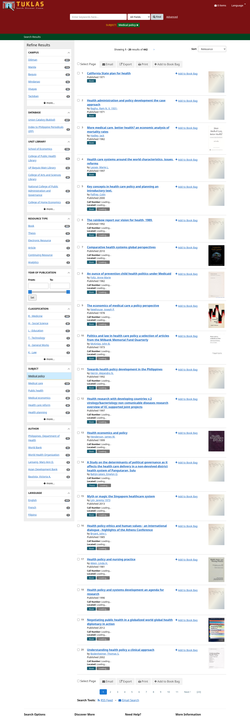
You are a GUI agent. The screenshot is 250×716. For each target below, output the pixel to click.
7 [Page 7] (146, 691)
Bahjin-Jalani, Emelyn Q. (104, 474)
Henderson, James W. (102, 436)
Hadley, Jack (97, 135)
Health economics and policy (107, 433)
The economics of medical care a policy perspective (123, 306)
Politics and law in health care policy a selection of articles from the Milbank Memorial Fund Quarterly (128, 338)
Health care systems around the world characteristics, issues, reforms (130, 161)
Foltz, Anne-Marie (100, 277)
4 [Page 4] (124, 691)
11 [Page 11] (177, 691)
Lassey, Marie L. (99, 167)
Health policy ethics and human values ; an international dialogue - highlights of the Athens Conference (127, 528)
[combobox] (98, 17)
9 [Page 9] (160, 691)
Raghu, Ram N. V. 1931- (104, 108)
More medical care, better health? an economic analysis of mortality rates (128, 130)
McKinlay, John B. (100, 343)
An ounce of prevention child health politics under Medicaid (129, 274)
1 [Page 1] (103, 691)
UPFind (12, 4)
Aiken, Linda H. (99, 563)
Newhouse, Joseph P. (102, 309)
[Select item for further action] (78, 73)
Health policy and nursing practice (111, 559)
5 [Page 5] (131, 691)
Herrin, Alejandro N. (102, 373)
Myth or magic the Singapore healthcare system (121, 496)
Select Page (88, 64)
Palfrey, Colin (97, 194)
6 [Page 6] (139, 691)
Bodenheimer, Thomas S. (104, 653)
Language (239, 5)
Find (157, 17)
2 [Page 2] (110, 691)
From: (31, 279)
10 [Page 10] (168, 691)
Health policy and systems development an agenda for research (125, 592)
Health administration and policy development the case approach (126, 102)
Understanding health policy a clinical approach (120, 650)
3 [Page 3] (117, 691)
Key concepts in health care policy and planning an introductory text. (123, 189)
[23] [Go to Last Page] (199, 691)
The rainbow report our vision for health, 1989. (120, 220)
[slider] (30, 292)
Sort (194, 49)
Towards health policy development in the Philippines (124, 369)
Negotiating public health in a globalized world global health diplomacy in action (130, 622)
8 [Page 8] (153, 691)
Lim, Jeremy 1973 (100, 500)
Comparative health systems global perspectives (121, 247)
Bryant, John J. (98, 533)
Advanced (172, 16)
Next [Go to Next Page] (187, 691)
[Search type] (138, 17)
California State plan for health (109, 73)
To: (51, 279)
